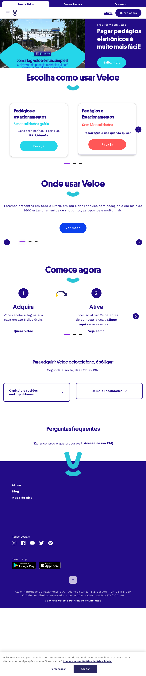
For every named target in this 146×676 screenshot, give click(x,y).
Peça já (38, 146)
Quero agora (128, 12)
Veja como (96, 398)
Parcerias (120, 4)
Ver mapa (73, 296)
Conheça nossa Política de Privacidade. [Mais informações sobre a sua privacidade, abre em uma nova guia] (87, 661)
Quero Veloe (23, 398)
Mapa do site (22, 565)
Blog (15, 559)
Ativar (16, 553)
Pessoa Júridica (73, 4)
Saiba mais (111, 62)
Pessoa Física (26, 4)
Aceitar (85, 668)
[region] (73, 664)
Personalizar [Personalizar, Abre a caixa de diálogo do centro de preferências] (58, 668)
